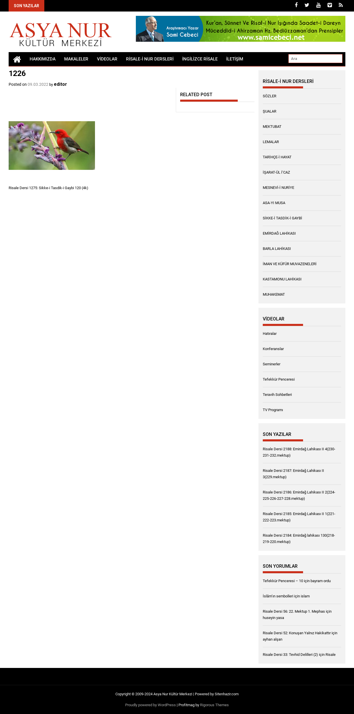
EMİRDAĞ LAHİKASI (279, 233)
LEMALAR (271, 142)
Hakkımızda (43, 59)
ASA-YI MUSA (274, 203)
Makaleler (76, 59)
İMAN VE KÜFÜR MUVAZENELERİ (290, 264)
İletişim (234, 59)
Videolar (107, 59)
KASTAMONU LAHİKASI (282, 279)
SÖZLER (269, 96)
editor (60, 84)
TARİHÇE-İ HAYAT (277, 157)
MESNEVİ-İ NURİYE (278, 187)
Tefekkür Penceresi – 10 (283, 581)
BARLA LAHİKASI (277, 248)
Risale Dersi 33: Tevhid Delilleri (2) (290, 654)
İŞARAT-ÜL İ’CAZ (276, 172)
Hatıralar (270, 333)
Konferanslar (273, 349)
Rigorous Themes (214, 705)
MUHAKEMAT (274, 294)
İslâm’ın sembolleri (278, 596)
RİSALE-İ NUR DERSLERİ (150, 59)
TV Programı (273, 410)
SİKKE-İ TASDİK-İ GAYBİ (282, 218)
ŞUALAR (269, 111)
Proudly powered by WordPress (150, 705)
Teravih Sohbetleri (277, 394)
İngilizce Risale (200, 59)
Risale (331, 654)
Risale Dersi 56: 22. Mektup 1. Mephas (294, 611)
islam (305, 596)
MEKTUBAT (272, 126)
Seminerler (271, 364)
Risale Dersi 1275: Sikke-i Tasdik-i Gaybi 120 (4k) (48, 188)
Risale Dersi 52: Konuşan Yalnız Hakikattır (297, 633)
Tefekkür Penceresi (279, 379)
